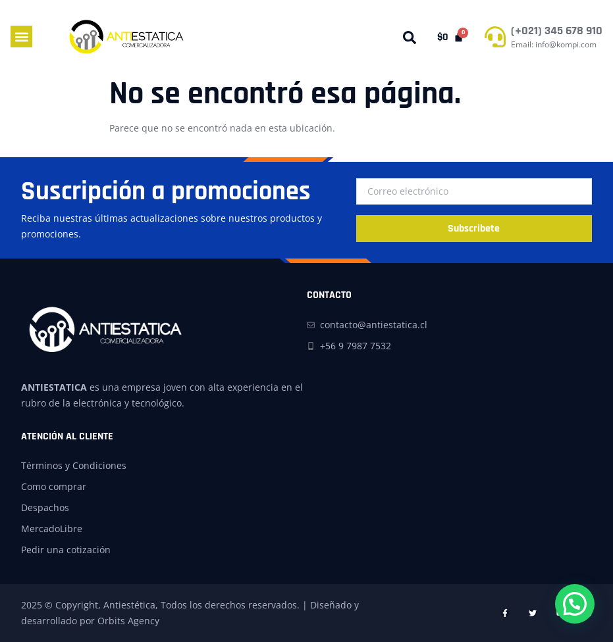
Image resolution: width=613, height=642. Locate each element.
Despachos (45, 507)
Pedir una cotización (66, 549)
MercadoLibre (51, 528)
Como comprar (53, 486)
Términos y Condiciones (73, 465)
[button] (21, 36)
